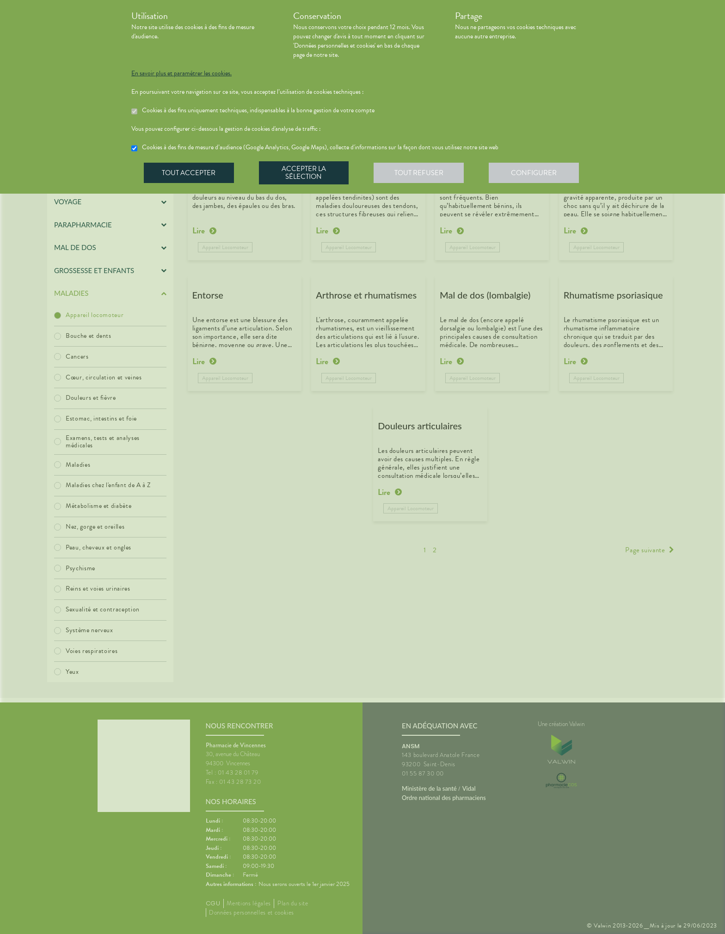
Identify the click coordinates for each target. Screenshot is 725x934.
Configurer (536, 172)
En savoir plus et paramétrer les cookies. (181, 73)
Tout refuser (420, 172)
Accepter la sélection (305, 173)
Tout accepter (189, 172)
